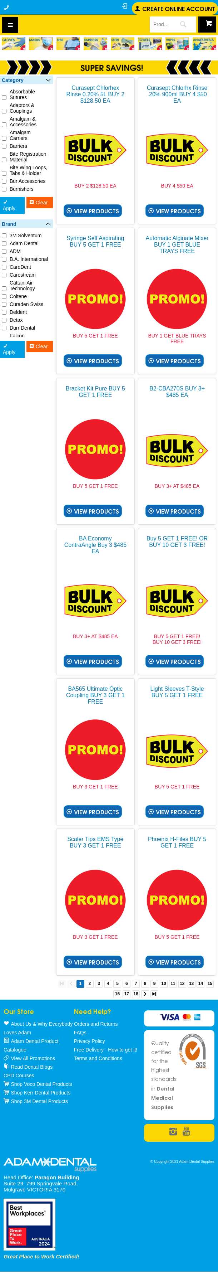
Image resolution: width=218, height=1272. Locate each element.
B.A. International (29, 259)
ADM (15, 251)
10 (163, 983)
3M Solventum (25, 235)
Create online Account (178, 8)
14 (200, 983)
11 (172, 983)
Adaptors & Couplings (22, 108)
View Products (96, 210)
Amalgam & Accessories (23, 121)
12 (182, 983)
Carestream (23, 275)
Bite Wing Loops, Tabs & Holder (29, 170)
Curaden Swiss (26, 304)
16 (117, 993)
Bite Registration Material (28, 156)
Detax (16, 320)
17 (126, 993)
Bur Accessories (27, 181)
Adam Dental (24, 243)
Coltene (18, 296)
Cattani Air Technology (22, 285)
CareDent (20, 267)
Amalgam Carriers (20, 135)
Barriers (18, 146)
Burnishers (22, 189)
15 (210, 983)
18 (136, 993)
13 (191, 983)
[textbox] (159, 24)
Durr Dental (22, 328)
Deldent (18, 312)
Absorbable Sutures (22, 94)
